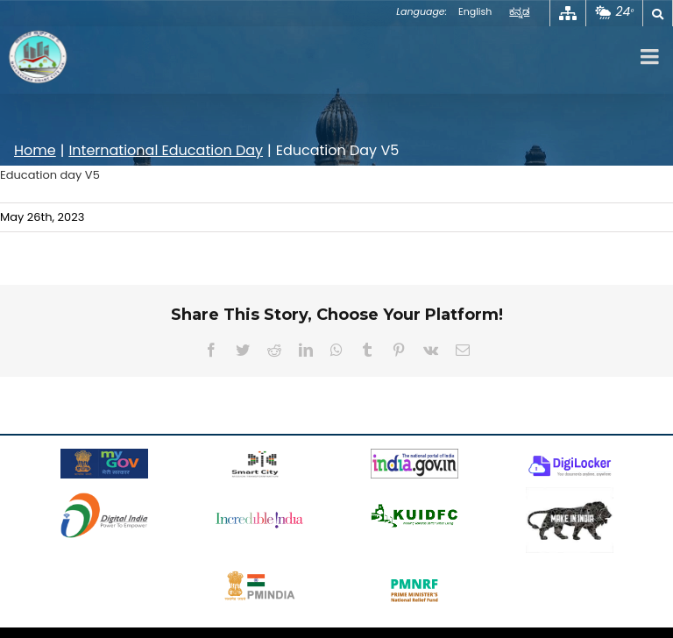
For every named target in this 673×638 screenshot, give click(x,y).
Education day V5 (50, 175)
